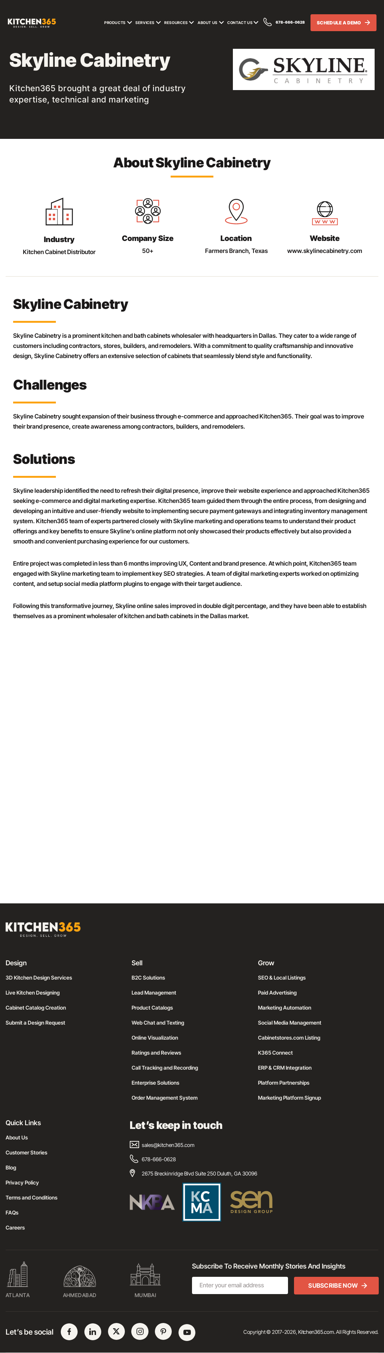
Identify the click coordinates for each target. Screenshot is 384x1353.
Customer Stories (26, 1152)
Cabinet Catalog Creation (36, 1007)
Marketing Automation (284, 1007)
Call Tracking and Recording (165, 1067)
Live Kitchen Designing (33, 992)
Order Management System (165, 1097)
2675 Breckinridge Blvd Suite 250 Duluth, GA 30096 (193, 1173)
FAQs (12, 1212)
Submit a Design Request (35, 1022)
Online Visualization (155, 1037)
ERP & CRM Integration (285, 1067)
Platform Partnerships (283, 1082)
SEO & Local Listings (282, 977)
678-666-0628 (284, 22)
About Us (17, 1137)
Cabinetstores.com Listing (289, 1037)
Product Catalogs (152, 1007)
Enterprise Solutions (155, 1082)
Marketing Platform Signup (289, 1097)
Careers (15, 1227)
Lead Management (154, 992)
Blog (11, 1167)
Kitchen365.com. (316, 1332)
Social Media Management (289, 1022)
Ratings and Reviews (156, 1052)
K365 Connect (275, 1052)
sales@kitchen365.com (162, 1145)
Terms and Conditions (31, 1197)
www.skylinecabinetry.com (324, 250)
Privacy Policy (22, 1182)
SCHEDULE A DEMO (345, 23)
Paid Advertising (277, 992)
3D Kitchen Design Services (39, 977)
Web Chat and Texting (158, 1022)
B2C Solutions (148, 977)
